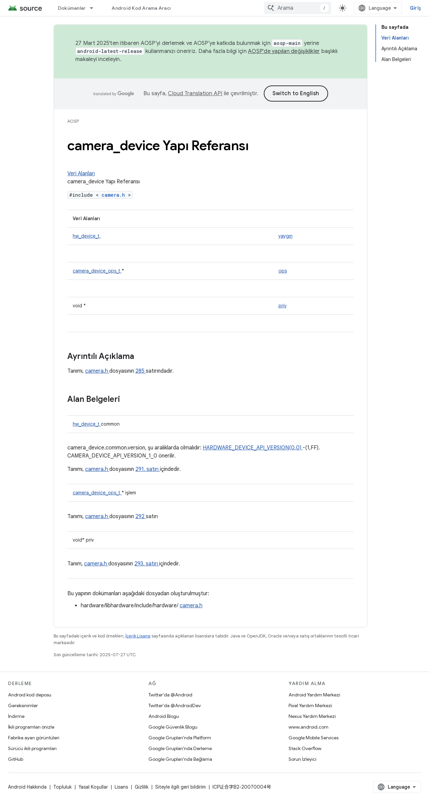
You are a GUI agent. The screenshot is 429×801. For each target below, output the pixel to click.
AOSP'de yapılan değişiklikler (284, 51)
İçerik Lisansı (137, 636)
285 (140, 371)
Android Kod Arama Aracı (141, 8)
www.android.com (308, 727)
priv (283, 306)
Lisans (121, 787)
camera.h (115, 195)
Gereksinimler (23, 705)
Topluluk (62, 787)
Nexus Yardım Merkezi (312, 716)
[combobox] (297, 8)
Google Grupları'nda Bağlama (180, 759)
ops (283, 271)
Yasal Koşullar (93, 787)
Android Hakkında (27, 787)
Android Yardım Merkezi (314, 695)
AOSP (73, 121)
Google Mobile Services (314, 738)
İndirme (16, 716)
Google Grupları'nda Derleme (180, 748)
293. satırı (146, 563)
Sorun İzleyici (302, 759)
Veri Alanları (81, 173)
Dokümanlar (72, 8)
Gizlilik (141, 787)
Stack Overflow (305, 748)
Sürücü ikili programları (32, 748)
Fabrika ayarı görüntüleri (33, 738)
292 (140, 516)
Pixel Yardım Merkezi (310, 705)
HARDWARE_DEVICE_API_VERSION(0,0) (253, 447)
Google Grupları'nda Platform (179, 738)
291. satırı (147, 469)
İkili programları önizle (31, 727)
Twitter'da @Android (170, 695)
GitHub (15, 759)
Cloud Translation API (195, 93)
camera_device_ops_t (97, 271)
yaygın (286, 236)
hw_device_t (87, 236)
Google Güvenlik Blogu (172, 727)
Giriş (415, 8)
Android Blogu (163, 716)
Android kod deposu (29, 695)
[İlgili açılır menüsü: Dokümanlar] (94, 8)
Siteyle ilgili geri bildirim (180, 787)
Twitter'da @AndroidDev (174, 705)
